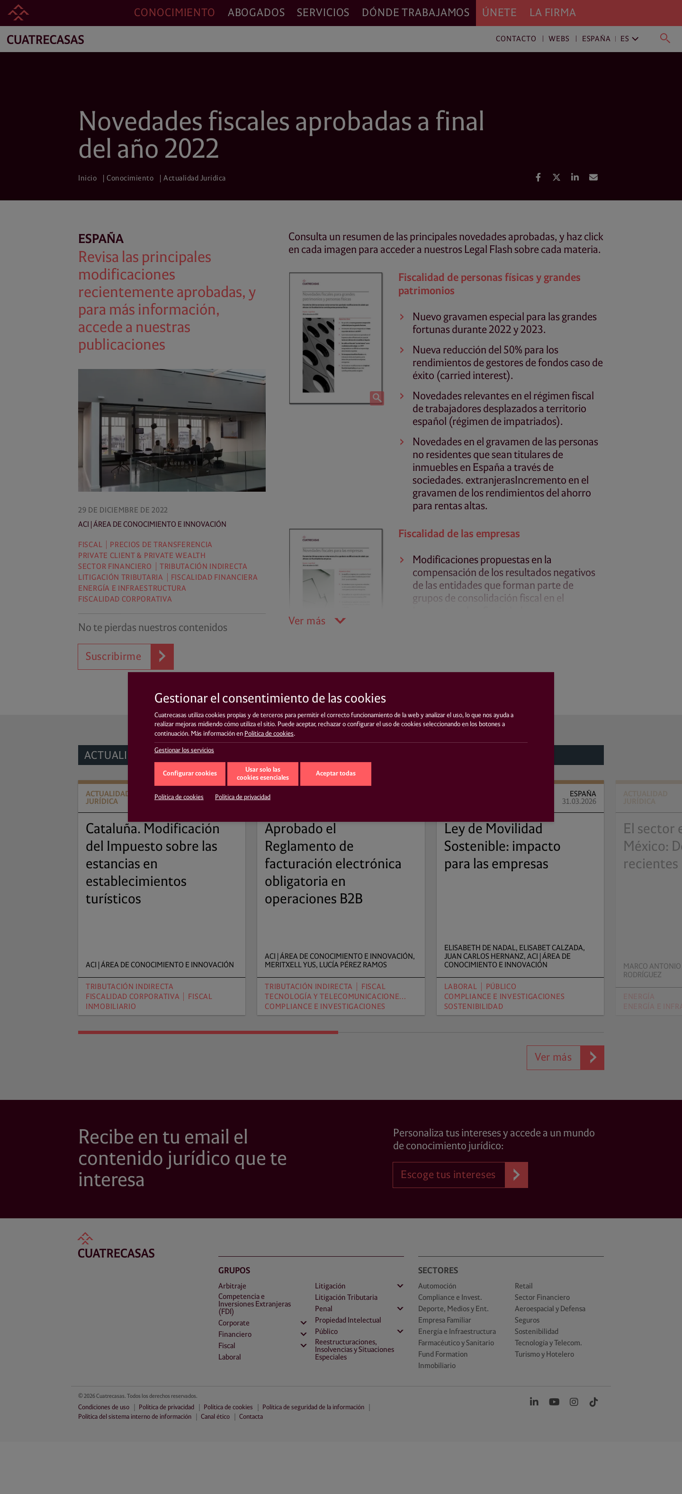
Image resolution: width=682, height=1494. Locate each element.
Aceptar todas (336, 774)
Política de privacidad (242, 797)
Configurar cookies (190, 774)
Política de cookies (269, 734)
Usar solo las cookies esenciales (263, 774)
